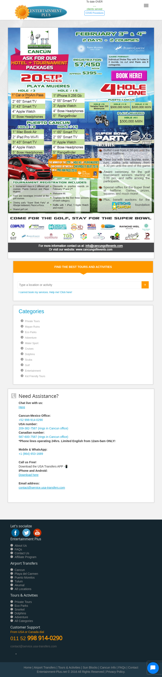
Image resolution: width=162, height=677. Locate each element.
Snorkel (19, 609)
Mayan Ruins (32, 326)
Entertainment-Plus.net (52, 671)
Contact (133, 667)
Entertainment (33, 370)
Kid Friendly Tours (35, 376)
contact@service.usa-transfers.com (42, 487)
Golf (27, 365)
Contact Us (22, 553)
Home (28, 667)
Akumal (19, 585)
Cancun (20, 570)
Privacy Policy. (115, 671)
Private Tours (32, 321)
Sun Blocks (90, 667)
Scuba (28, 359)
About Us (21, 545)
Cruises (29, 348)
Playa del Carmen (26, 573)
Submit (143, 285)
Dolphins (30, 354)
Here (22, 407)
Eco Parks (30, 332)
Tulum (19, 581)
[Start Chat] (153, 668)
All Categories (24, 621)
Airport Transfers (45, 667)
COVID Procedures (94, 13)
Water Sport (31, 343)
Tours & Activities (69, 667)
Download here (28, 475)
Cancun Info (108, 667)
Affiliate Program (25, 557)
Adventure (30, 337)
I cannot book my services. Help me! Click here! (45, 292)
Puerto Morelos (25, 577)
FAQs (18, 549)
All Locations (23, 589)
